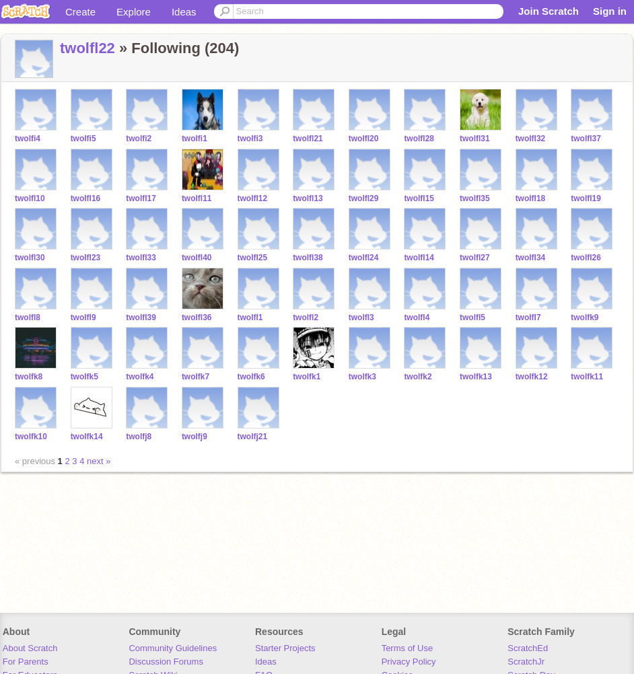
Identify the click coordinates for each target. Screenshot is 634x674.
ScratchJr (525, 662)
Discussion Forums (166, 662)
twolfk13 (476, 376)
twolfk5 (84, 376)
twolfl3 (361, 317)
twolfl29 (364, 198)
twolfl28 (419, 138)
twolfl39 (141, 317)
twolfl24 (364, 257)
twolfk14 (87, 436)
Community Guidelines (173, 648)
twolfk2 (417, 376)
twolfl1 (250, 317)
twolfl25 (253, 257)
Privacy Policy (409, 662)
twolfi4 (27, 138)
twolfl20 (364, 138)
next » (98, 461)
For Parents (25, 662)
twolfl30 (30, 257)
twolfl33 (141, 257)
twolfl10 (30, 198)
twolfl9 (83, 317)
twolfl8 (27, 317)
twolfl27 (475, 257)
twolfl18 (531, 198)
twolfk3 (362, 376)
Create (80, 11)
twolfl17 (141, 198)
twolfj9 (194, 436)
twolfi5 (83, 138)
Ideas (184, 11)
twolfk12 (532, 376)
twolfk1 (306, 376)
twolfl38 (308, 257)
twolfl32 (531, 138)
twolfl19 (586, 198)
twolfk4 (139, 376)
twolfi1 (194, 138)
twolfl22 (87, 48)
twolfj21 (253, 436)
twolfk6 (251, 376)
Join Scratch (548, 11)
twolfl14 (419, 257)
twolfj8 (138, 436)
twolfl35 (475, 198)
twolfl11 (197, 198)
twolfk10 (31, 436)
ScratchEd (527, 648)
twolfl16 (86, 198)
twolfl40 (197, 257)
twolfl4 (416, 317)
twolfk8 (28, 376)
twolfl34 (531, 257)
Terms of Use (407, 648)
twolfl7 (528, 317)
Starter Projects (285, 648)
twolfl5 (472, 317)
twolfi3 (250, 138)
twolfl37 (586, 138)
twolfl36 (197, 317)
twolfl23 (86, 257)
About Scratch (30, 648)
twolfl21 (308, 138)
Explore (133, 11)
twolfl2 (305, 317)
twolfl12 (253, 198)
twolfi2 (138, 138)
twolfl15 (419, 198)
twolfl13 (308, 198)
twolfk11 (587, 376)
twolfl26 (586, 257)
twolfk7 (195, 376)
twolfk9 (584, 317)
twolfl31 (475, 138)
